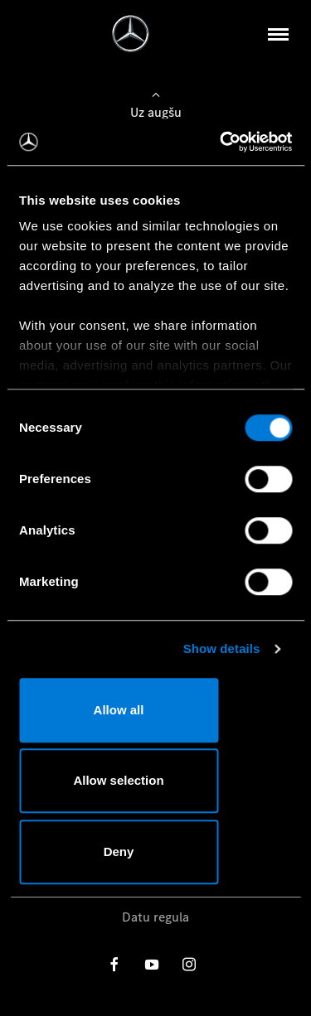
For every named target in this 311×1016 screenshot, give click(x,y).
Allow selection (118, 780)
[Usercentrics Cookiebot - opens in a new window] (221, 141)
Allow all (119, 710)
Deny (119, 851)
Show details (221, 648)
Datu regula (155, 917)
